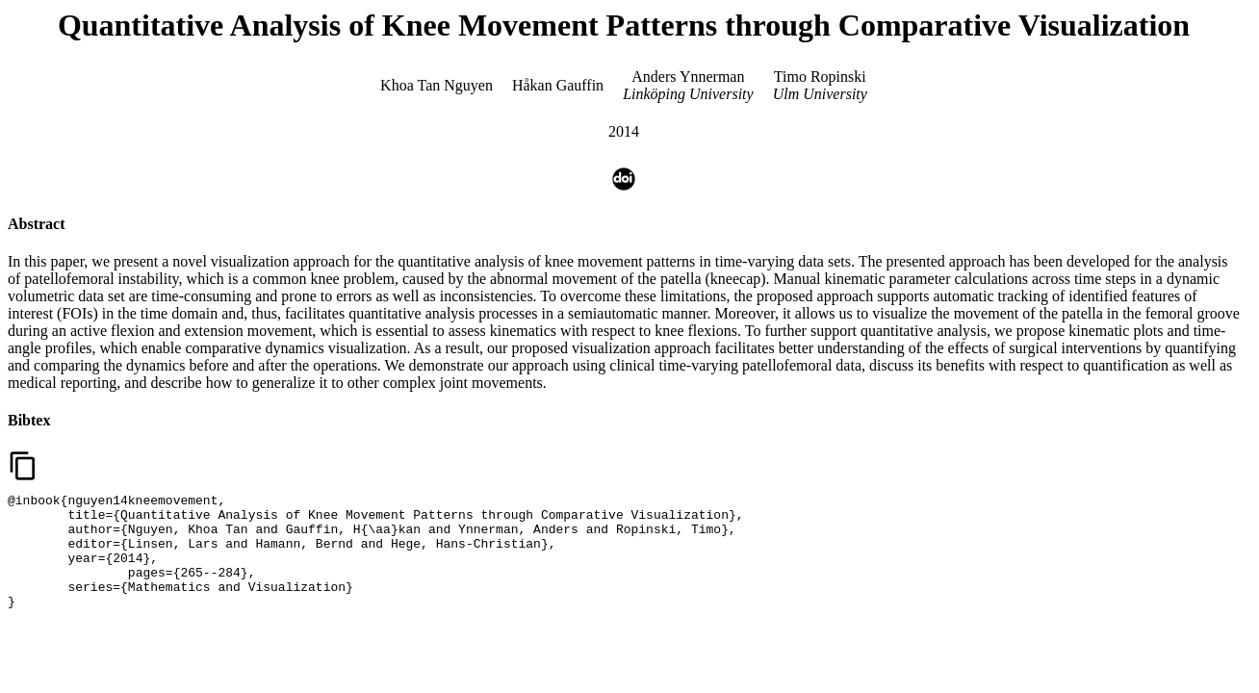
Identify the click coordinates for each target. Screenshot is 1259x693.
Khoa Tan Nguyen (436, 85)
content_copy (23, 465)
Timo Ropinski (820, 76)
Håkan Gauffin (558, 85)
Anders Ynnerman (687, 76)
